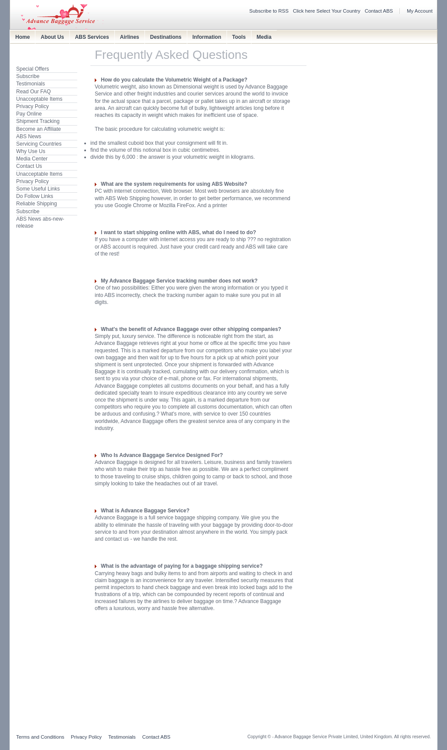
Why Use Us (30, 151)
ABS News (28, 136)
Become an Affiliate (38, 129)
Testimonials (30, 84)
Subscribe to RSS (269, 11)
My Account (420, 11)
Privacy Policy (32, 106)
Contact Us (29, 166)
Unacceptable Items (39, 99)
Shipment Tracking (37, 121)
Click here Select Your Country (327, 11)
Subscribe (27, 76)
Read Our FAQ (33, 92)
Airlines (129, 37)
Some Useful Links (38, 189)
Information (207, 37)
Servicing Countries (39, 144)
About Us (52, 37)
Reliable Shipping (36, 204)
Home (22, 37)
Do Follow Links (34, 196)
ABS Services (92, 37)
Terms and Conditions (40, 737)
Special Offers (32, 69)
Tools (239, 37)
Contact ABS (379, 11)
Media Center (32, 159)
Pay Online (29, 114)
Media (264, 37)
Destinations (166, 37)
